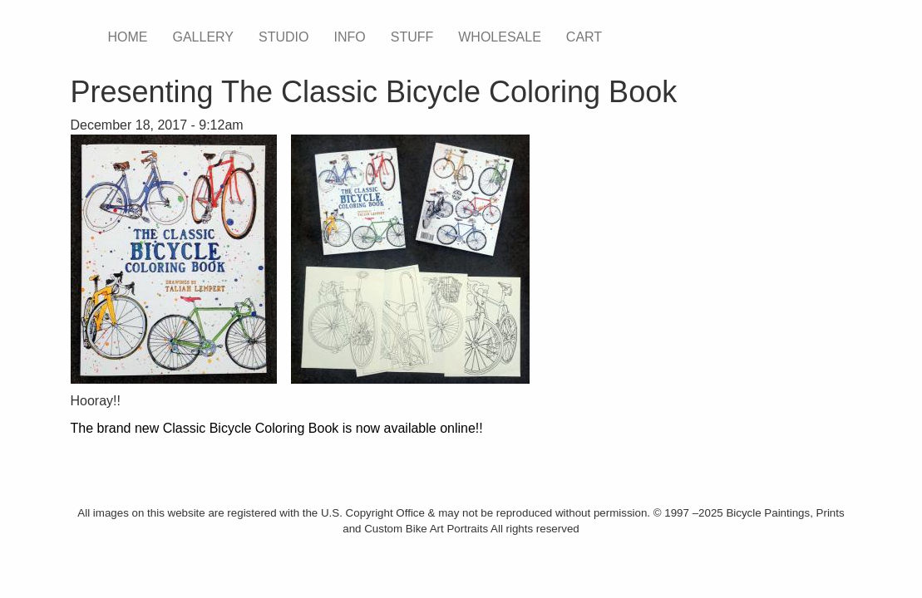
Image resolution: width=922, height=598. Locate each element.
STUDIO (283, 37)
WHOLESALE (499, 37)
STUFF (412, 37)
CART (584, 37)
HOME (128, 37)
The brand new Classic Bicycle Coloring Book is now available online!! (277, 428)
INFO (349, 37)
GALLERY (203, 37)
